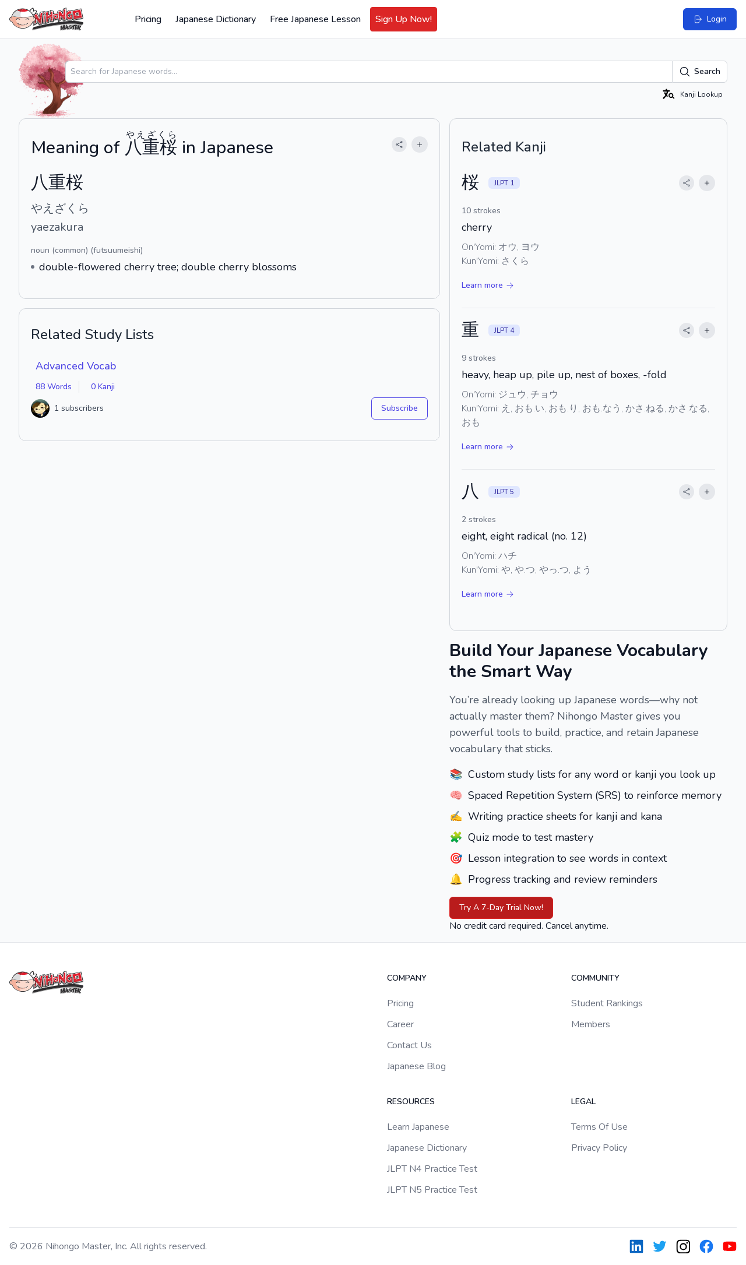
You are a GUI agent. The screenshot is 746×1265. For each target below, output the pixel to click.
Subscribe (399, 408)
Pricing (148, 19)
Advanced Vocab (76, 366)
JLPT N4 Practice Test (432, 1168)
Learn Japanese (418, 1126)
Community (595, 978)
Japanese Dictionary (215, 19)
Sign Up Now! (403, 19)
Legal (583, 1101)
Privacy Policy (599, 1147)
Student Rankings (607, 1003)
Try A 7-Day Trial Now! (501, 907)
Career (400, 1024)
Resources (411, 1101)
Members (590, 1024)
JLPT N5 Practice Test (432, 1189)
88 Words (54, 386)
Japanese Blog (416, 1066)
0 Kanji (103, 386)
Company (407, 978)
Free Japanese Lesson (315, 19)
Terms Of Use (599, 1126)
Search (699, 71)
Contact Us (409, 1045)
